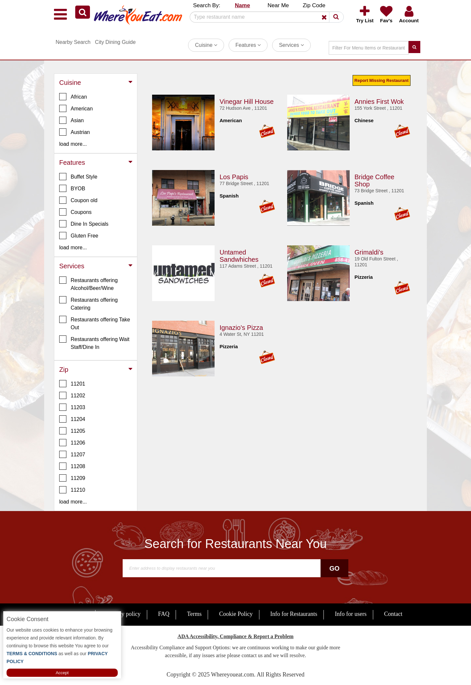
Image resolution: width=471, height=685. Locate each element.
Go (334, 568)
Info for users (351, 614)
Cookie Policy (236, 614)
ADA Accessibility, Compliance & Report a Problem (236, 636)
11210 (72, 489)
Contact (393, 614)
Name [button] (242, 5)
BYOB (72, 188)
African (73, 96)
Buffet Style (78, 176)
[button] (82, 12)
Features (248, 45)
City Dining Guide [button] (115, 42)
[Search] (264, 17)
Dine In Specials (84, 223)
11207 (72, 454)
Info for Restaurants (293, 614)
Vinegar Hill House (246, 101)
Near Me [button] (278, 5)
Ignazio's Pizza (241, 327)
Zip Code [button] (314, 5)
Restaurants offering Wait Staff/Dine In (94, 342)
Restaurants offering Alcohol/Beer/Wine (88, 283)
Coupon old (78, 200)
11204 (72, 419)
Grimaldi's (369, 252)
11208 (72, 466)
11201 (72, 383)
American (76, 108)
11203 (72, 407)
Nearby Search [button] (73, 42)
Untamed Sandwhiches (238, 256)
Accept (62, 672)
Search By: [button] (206, 5)
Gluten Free (78, 235)
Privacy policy (123, 614)
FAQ (163, 614)
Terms (194, 614)
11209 (72, 478)
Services (291, 45)
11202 (72, 395)
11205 (72, 430)
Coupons (75, 212)
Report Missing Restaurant (382, 80)
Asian (71, 120)
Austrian (74, 132)
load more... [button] (73, 144)
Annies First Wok (379, 101)
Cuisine (206, 45)
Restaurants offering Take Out (94, 323)
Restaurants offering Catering (88, 303)
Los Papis (233, 177)
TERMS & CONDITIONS (32, 653)
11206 (72, 442)
